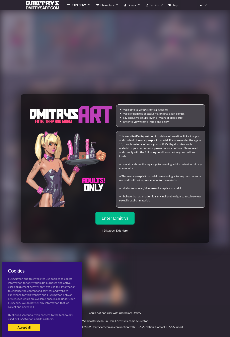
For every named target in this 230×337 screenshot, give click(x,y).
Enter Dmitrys (115, 218)
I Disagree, (115, 230)
